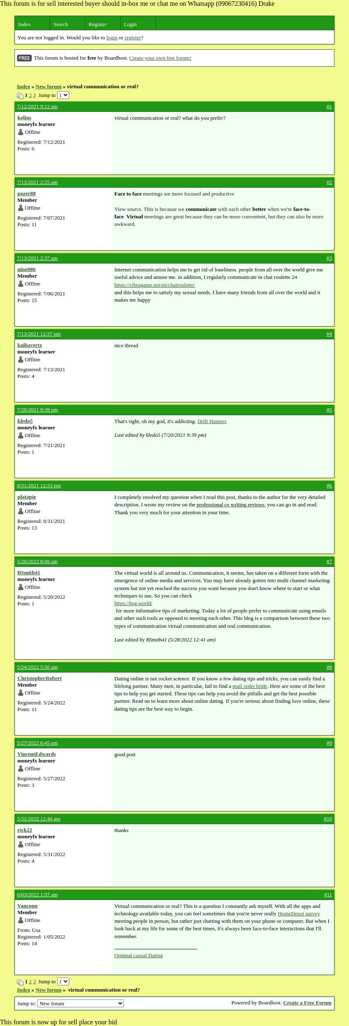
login (112, 37)
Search (60, 24)
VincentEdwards (36, 754)
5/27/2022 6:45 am (37, 743)
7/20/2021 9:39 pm (37, 410)
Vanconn (27, 906)
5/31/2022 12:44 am (39, 818)
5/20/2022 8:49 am (37, 561)
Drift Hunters (211, 421)
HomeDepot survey (299, 913)
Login (130, 24)
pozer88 (26, 193)
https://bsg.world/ (133, 603)
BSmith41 (28, 572)
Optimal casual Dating (138, 955)
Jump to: (70, 1003)
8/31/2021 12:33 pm (39, 485)
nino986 (26, 269)
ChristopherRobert (39, 678)
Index (24, 24)
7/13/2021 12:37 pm (39, 334)
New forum (48, 86)
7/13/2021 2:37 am (37, 258)
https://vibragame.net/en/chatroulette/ (154, 285)
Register (98, 24)
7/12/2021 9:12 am (37, 106)
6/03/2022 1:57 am (37, 894)
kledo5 (25, 421)
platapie (26, 497)
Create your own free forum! (160, 58)
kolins (24, 117)
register (133, 37)
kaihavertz (29, 345)
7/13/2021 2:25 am (37, 182)
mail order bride (250, 686)
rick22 (24, 830)
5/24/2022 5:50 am (37, 667)
